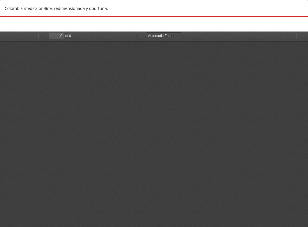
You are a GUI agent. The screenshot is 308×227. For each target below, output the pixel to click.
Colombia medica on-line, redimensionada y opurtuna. (56, 8)
